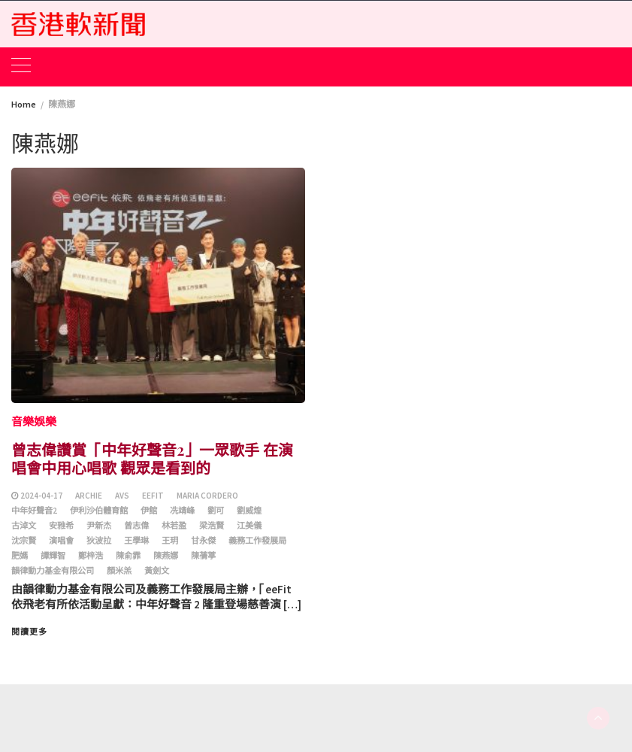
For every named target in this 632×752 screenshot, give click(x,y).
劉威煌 (249, 510)
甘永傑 (203, 540)
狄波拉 (98, 540)
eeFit (153, 495)
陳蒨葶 (203, 555)
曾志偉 (136, 525)
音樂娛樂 (33, 421)
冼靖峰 (182, 510)
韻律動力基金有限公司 (52, 571)
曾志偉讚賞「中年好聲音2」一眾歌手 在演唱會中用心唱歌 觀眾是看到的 (152, 458)
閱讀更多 (29, 631)
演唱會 (61, 540)
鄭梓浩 (90, 555)
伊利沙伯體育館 (99, 510)
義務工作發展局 (257, 540)
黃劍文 (156, 571)
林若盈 (174, 525)
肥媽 (19, 555)
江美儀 (249, 525)
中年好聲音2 (34, 510)
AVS (122, 495)
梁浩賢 (211, 525)
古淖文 (23, 525)
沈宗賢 (23, 540)
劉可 (215, 510)
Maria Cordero (207, 495)
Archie (88, 495)
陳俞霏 (128, 555)
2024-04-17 (41, 495)
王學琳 (136, 540)
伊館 (149, 510)
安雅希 (61, 525)
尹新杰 (98, 525)
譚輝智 (53, 555)
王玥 (170, 540)
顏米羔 (119, 571)
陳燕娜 (165, 555)
